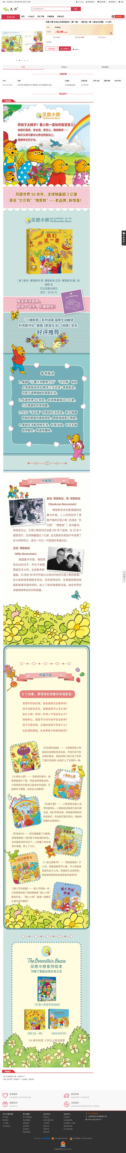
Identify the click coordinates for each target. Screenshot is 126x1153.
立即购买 (51, 49)
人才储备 (6, 1123)
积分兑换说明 (68, 1129)
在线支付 (46, 1117)
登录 (24, 2)
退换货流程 (26, 1132)
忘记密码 (67, 1117)
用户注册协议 (27, 1117)
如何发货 (26, 1129)
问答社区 (60, 16)
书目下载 (40, 16)
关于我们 (6, 1117)
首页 (23, 16)
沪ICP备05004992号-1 (60, 1138)
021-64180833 (93, 1113)
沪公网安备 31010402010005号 (81, 1138)
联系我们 (6, 1120)
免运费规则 (26, 1120)
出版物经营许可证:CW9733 (63, 1149)
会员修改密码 (68, 1120)
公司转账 (46, 1123)
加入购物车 (65, 49)
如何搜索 (26, 1126)
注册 (28, 2)
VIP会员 (31, 16)
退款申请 (46, 1132)
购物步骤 (26, 1123)
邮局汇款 (46, 1126)
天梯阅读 (50, 16)
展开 (124, 238)
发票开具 (46, 1129)
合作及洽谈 (6, 1126)
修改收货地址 (68, 1126)
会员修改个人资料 (69, 1123)
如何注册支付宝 (48, 1120)
